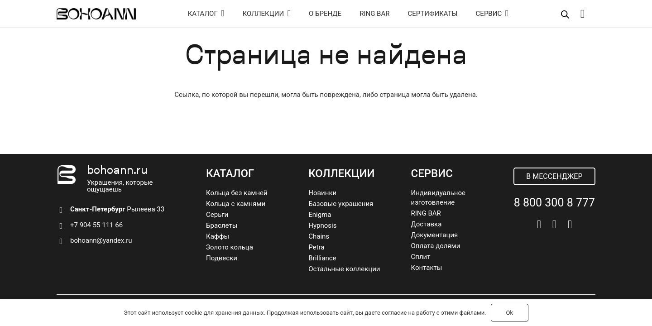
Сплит (421, 257)
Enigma (319, 215)
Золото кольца (229, 247)
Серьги (217, 215)
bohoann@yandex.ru (101, 240)
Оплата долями (435, 246)
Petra (316, 247)
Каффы (217, 236)
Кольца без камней (237, 193)
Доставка (426, 224)
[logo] (96, 13)
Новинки (322, 193)
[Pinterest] (570, 224)
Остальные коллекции (344, 269)
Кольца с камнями (235, 204)
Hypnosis (322, 225)
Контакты (426, 268)
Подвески (221, 258)
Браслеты (221, 225)
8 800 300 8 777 (554, 202)
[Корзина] (582, 13)
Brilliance (322, 258)
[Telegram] (554, 224)
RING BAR (426, 213)
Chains (318, 236)
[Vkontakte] (539, 224)
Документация (434, 235)
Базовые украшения (340, 204)
